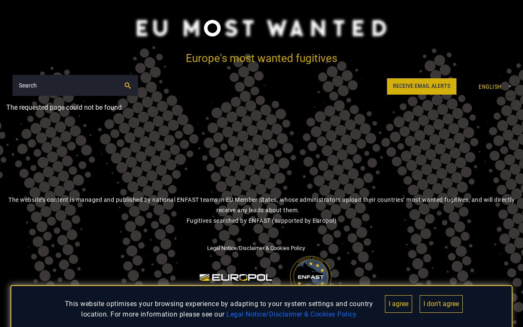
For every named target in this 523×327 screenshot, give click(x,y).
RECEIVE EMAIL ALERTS (421, 86)
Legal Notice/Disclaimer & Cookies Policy (291, 314)
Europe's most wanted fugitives (261, 58)
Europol (323, 220)
